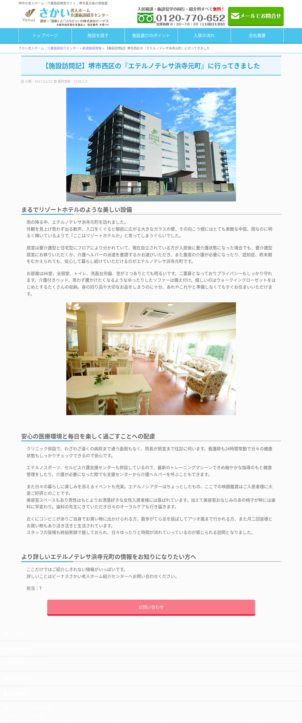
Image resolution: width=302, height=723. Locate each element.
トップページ (45, 35)
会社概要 (257, 35)
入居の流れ (204, 35)
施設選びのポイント (151, 35)
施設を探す (98, 35)
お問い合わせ (151, 607)
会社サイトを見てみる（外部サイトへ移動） (28, 711)
